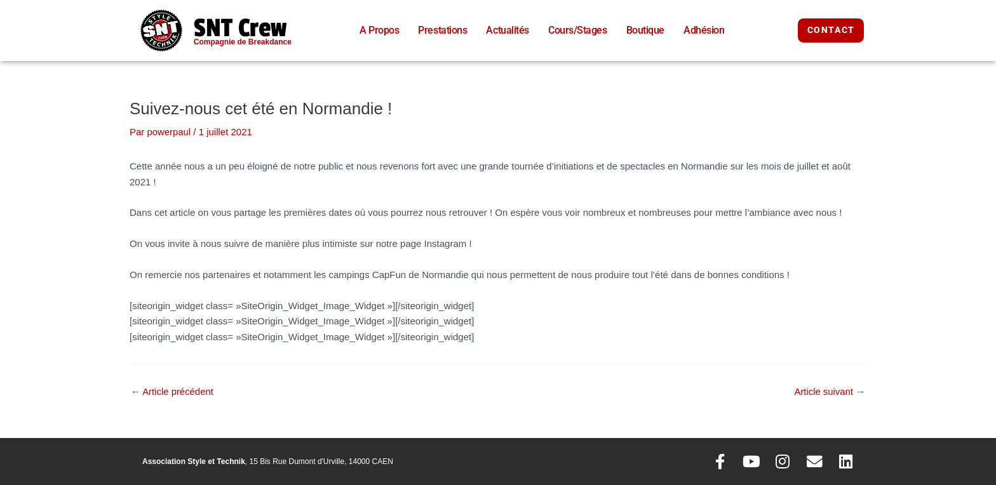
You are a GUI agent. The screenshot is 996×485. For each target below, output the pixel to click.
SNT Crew (241, 28)
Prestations (442, 30)
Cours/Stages (577, 30)
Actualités (507, 30)
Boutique (645, 30)
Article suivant (829, 390)
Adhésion (703, 30)
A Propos (379, 30)
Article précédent (172, 390)
